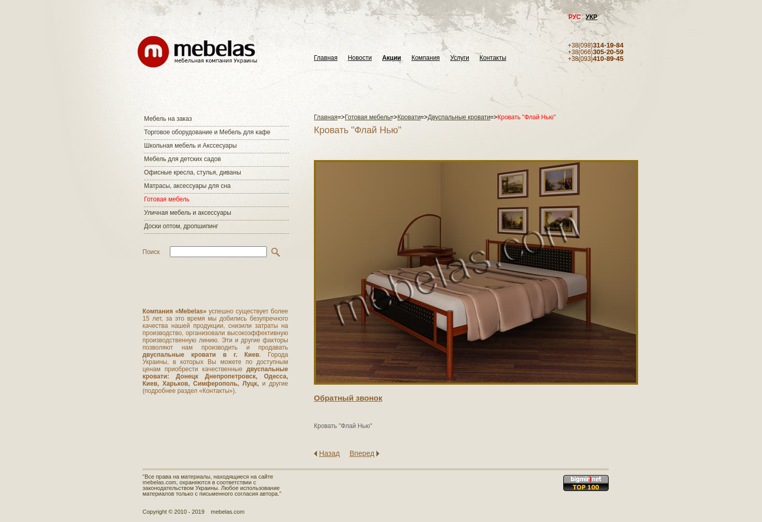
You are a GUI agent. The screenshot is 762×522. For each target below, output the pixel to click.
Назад (329, 453)
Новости (360, 58)
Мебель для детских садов (182, 159)
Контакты (493, 58)
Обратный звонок (348, 397)
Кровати (409, 117)
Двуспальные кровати (459, 117)
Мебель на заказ (168, 118)
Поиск (151, 252)
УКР (591, 17)
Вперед (362, 453)
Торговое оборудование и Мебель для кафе (207, 132)
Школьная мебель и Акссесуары (190, 145)
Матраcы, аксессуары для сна (187, 185)
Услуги (459, 58)
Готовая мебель (166, 199)
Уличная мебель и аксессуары (187, 212)
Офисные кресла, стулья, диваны (192, 172)
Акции (391, 58)
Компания (425, 58)
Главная (326, 58)
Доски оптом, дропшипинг (181, 226)
